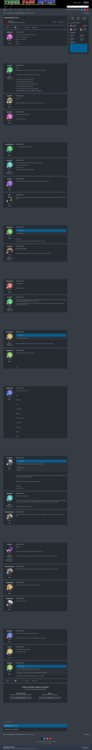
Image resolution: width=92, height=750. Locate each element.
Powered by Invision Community (46, 743)
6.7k (10, 468)
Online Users (21, 9)
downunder (9, 160)
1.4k (10, 257)
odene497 (9, 96)
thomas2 (9, 178)
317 (10, 399)
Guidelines (10, 9)
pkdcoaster (11, 21)
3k (10, 522)
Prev (7, 27)
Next (27, 27)
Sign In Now (50, 697)
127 (10, 641)
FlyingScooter (9, 598)
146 (10, 122)
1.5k (10, 205)
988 (10, 238)
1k (10, 76)
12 (10, 43)
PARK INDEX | (72, 9)
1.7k (10, 361)
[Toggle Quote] (17, 230)
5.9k (10, 171)
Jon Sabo (9, 65)
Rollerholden (9, 227)
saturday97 (9, 112)
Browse (5, 7)
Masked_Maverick (9, 512)
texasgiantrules (9, 144)
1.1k (10, 342)
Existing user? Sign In (77, 2)
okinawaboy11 (9, 332)
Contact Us (49, 741)
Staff (15, 9)
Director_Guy (9, 388)
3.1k (10, 609)
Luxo (9, 194)
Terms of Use (5, 748)
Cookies (54, 741)
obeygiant (9, 663)
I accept (85, 747)
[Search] (73, 7)
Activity (10, 6)
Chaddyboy (9, 631)
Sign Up (86, 2)
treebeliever (9, 32)
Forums (4, 9)
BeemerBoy (9, 457)
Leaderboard (27, 9)
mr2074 (10, 647)
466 (10, 673)
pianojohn (9, 246)
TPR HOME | (68, 9)
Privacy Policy (43, 741)
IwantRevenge (9, 582)
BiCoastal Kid (9, 281)
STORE (76, 9)
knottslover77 (9, 350)
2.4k (10, 292)
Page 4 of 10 (34, 27)
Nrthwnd (9, 544)
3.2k (10, 189)
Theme (38, 741)
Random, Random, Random (19, 22)
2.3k (10, 106)
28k (10, 555)
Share (54, 21)
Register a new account (21, 697)
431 (10, 155)
